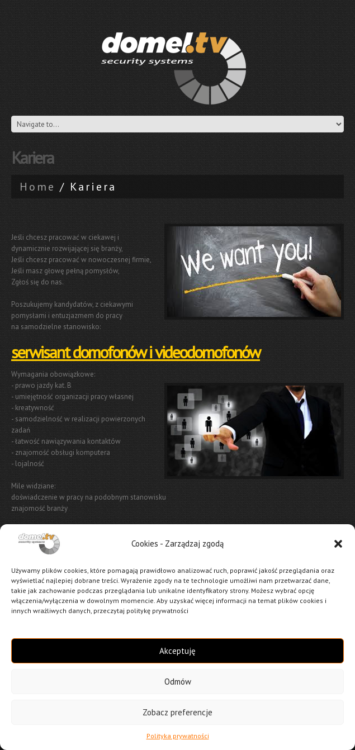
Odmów (177, 681)
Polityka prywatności (177, 736)
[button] (338, 543)
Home (37, 186)
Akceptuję (177, 650)
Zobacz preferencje (177, 712)
